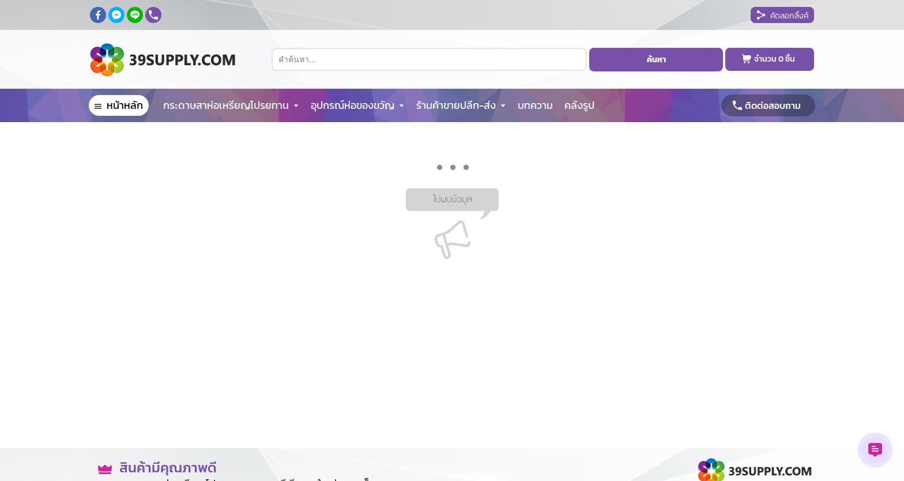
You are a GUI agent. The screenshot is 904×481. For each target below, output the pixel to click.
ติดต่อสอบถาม (773, 105)
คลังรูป (579, 105)
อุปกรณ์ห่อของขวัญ (352, 105)
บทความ (535, 105)
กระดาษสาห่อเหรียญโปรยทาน (226, 105)
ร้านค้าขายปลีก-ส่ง (456, 105)
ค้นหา (656, 60)
